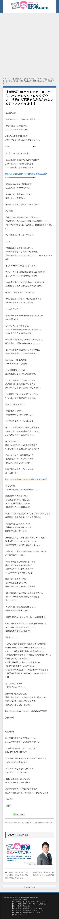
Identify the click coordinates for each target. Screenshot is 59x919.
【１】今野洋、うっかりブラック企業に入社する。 (29, 902)
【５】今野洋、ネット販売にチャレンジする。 (28, 910)
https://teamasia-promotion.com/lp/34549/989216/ (26, 174)
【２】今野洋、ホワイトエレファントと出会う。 (29, 904)
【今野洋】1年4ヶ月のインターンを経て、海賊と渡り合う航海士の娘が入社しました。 (16, 875)
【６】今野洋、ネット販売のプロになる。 (26, 912)
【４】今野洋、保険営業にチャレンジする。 (27, 908)
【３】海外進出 (38, 823)
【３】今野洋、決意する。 (21, 906)
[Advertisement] (29, 44)
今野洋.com (13, 4)
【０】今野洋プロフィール (17, 899)
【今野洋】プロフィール (20, 915)
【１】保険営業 (25, 823)
